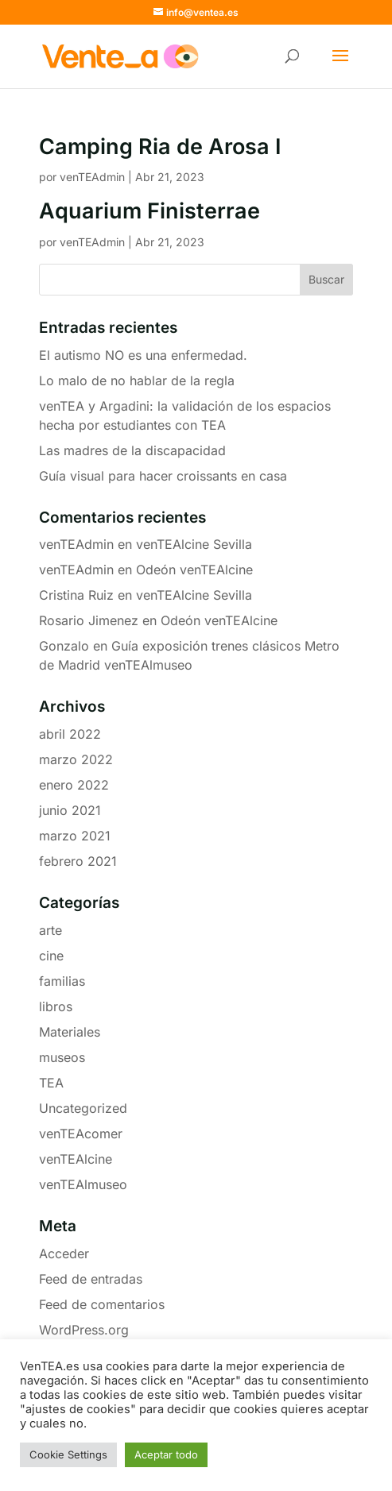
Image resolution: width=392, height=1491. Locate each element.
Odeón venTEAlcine (194, 569)
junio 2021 (70, 810)
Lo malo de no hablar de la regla (137, 380)
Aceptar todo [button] (166, 1454)
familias (62, 981)
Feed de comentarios (102, 1304)
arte (50, 930)
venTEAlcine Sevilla (194, 544)
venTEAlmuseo (83, 1184)
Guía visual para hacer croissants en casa (163, 476)
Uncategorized (83, 1108)
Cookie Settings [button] (68, 1454)
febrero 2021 (78, 861)
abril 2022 (70, 734)
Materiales (69, 1032)
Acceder (64, 1253)
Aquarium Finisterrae (149, 211)
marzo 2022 (76, 759)
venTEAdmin (92, 176)
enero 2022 (74, 785)
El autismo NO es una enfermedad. (143, 355)
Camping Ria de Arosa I (160, 146)
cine (51, 956)
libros (55, 1006)
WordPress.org (84, 1330)
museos (62, 1057)
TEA (51, 1083)
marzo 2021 (75, 836)
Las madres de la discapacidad (132, 450)
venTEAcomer (80, 1133)
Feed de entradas (90, 1279)
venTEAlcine (75, 1159)
